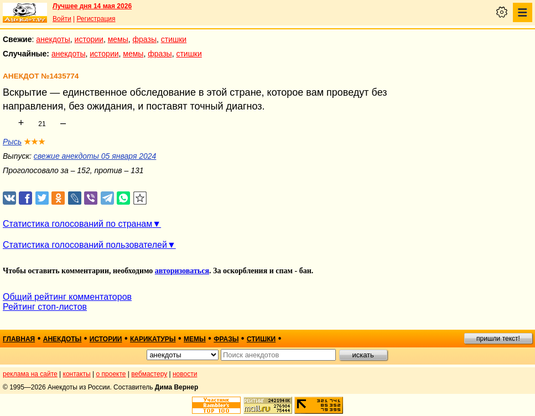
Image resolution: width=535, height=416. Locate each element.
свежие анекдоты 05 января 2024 (95, 156)
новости (185, 374)
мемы (118, 39)
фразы (145, 39)
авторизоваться (182, 271)
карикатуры (153, 339)
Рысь (12, 141)
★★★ (34, 141)
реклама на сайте (30, 374)
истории (89, 39)
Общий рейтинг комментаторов (67, 296)
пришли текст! (498, 338)
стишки (173, 39)
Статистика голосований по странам (77, 223)
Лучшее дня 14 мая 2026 (92, 6)
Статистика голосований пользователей (85, 244)
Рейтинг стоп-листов (45, 306)
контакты (77, 374)
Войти (62, 19)
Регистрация (95, 19)
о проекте (111, 374)
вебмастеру (149, 374)
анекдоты (53, 39)
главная (19, 339)
